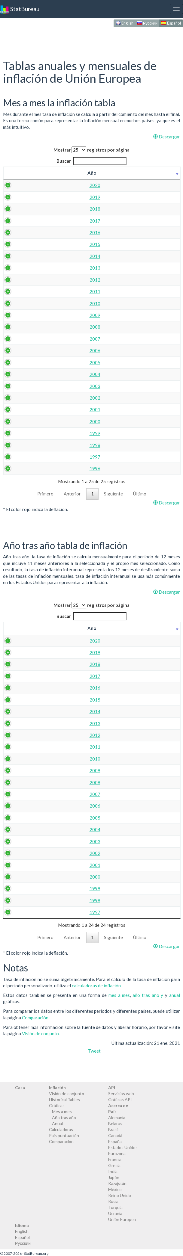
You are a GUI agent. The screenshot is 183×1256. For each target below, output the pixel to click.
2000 (18, 421)
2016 (18, 232)
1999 (18, 433)
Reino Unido (119, 1195)
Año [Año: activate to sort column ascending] (15, 173)
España (115, 1141)
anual (174, 995)
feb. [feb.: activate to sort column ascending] (57, 173)
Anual (57, 1123)
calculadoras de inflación (97, 985)
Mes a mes (62, 1111)
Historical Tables (64, 1099)
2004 (18, 374)
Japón (113, 1177)
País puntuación (64, 1135)
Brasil (113, 1129)
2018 (18, 208)
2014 (18, 256)
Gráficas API (120, 1099)
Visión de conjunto (40, 1033)
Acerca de (118, 1105)
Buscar (91, 161)
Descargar (166, 136)
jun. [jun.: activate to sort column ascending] (135, 173)
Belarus (115, 1123)
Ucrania (115, 1213)
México (115, 1189)
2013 (18, 267)
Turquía (115, 1207)
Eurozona (117, 1153)
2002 (18, 397)
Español (171, 23)
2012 (18, 279)
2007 (18, 338)
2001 (18, 409)
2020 (18, 185)
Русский (147, 23)
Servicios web (121, 1093)
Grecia (114, 1165)
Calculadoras (61, 1129)
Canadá (115, 1135)
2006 (18, 350)
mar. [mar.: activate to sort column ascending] (77, 173)
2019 (18, 197)
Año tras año (64, 1117)
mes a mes (119, 995)
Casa (20, 1087)
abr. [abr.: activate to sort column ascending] (96, 173)
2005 (18, 362)
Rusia (113, 1201)
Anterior (72, 493)
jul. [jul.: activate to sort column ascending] (154, 173)
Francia (114, 1159)
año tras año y (149, 995)
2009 (18, 315)
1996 (18, 468)
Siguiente (113, 493)
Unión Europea (122, 1219)
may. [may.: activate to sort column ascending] (115, 173)
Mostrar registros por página (91, 149)
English (124, 23)
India (112, 1171)
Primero (45, 493)
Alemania (116, 1117)
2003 (18, 386)
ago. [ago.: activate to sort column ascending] (172, 173)
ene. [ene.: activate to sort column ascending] (36, 173)
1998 (18, 445)
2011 (18, 291)
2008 (18, 327)
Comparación (35, 1017)
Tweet (94, 1051)
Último (139, 493)
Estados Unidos (123, 1147)
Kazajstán (117, 1183)
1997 (18, 457)
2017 (18, 220)
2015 (18, 244)
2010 (18, 303)
